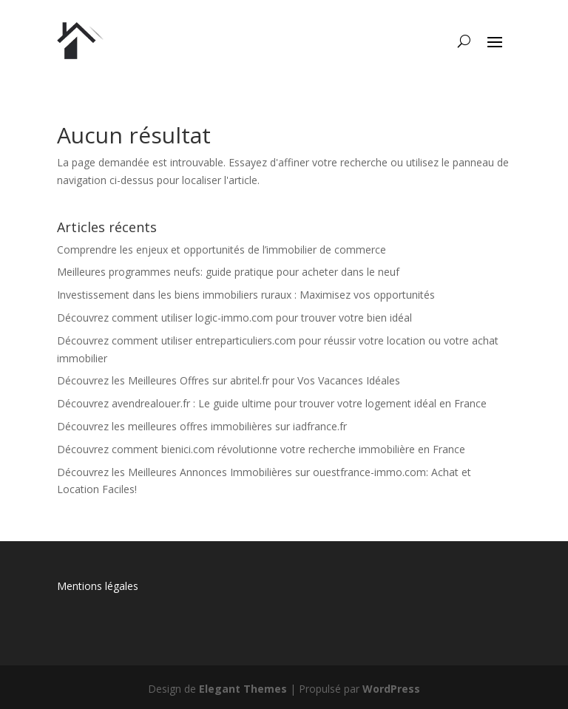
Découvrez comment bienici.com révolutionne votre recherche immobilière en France (261, 449)
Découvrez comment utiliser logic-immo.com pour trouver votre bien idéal (234, 318)
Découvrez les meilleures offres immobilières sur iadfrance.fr (202, 426)
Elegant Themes (243, 689)
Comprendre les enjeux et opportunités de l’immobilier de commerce (221, 249)
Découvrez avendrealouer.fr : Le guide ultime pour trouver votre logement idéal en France (272, 403)
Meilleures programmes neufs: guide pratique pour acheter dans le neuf (228, 272)
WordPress (391, 689)
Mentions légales (97, 586)
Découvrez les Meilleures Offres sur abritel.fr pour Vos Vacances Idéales (228, 380)
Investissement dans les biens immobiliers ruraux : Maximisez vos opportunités (246, 295)
